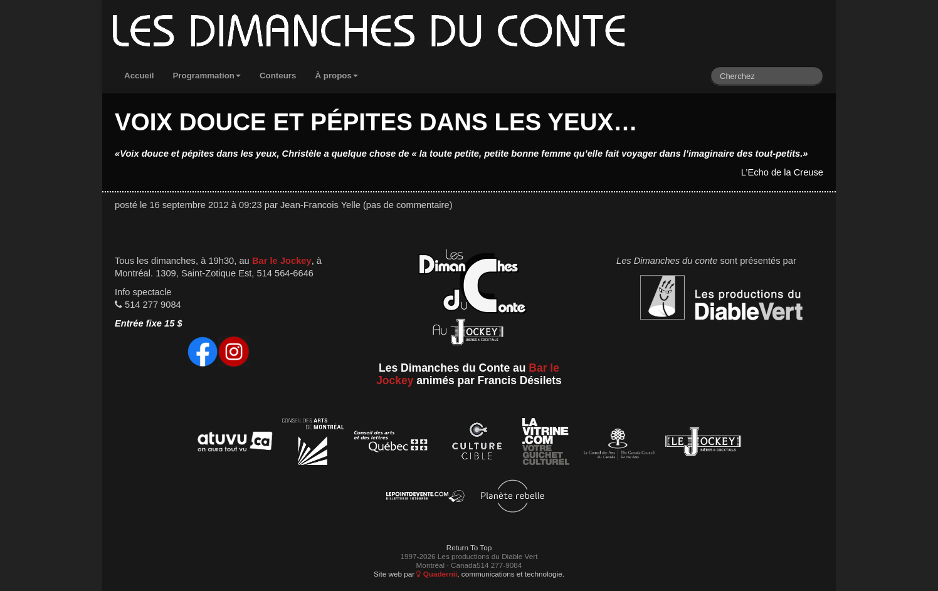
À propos (336, 75)
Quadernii (436, 574)
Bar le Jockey (282, 261)
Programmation (206, 75)
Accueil (139, 75)
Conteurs (278, 75)
